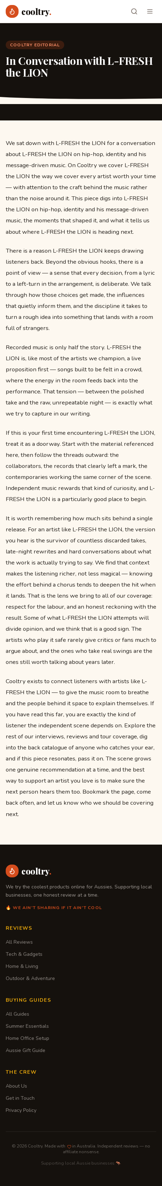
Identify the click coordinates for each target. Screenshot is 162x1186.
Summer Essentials (27, 1026)
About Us (16, 1086)
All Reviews (19, 942)
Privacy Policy (21, 1110)
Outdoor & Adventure (30, 978)
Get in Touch (20, 1098)
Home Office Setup (27, 1038)
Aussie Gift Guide (25, 1050)
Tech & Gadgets (24, 954)
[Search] (134, 11)
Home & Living (22, 966)
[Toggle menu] (149, 11)
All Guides (17, 1014)
